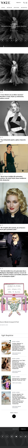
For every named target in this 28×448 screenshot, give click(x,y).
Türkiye (24, 429)
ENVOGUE (16, 7)
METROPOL (24, 7)
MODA (3, 7)
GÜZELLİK (9, 7)
